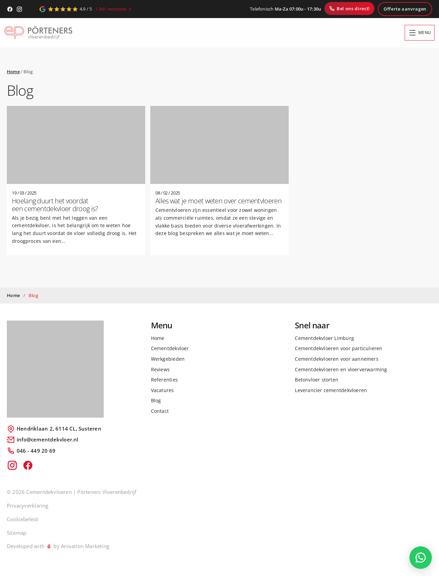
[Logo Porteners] (55, 369)
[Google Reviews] (86, 9)
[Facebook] (10, 9)
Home (13, 71)
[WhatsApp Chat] (420, 557)
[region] (88, 518)
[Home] (38, 33)
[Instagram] (19, 9)
